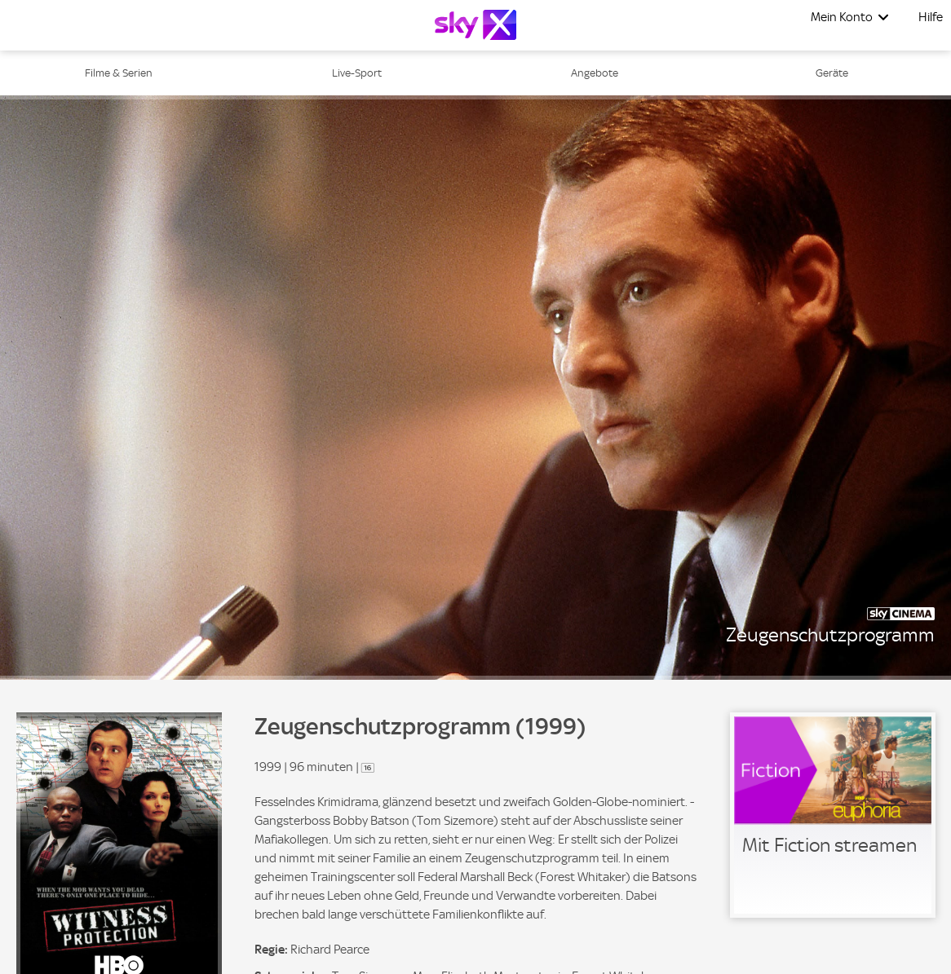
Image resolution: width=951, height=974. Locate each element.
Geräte (832, 73)
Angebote (594, 73)
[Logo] (475, 25)
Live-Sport (357, 73)
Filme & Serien (119, 73)
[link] (833, 815)
